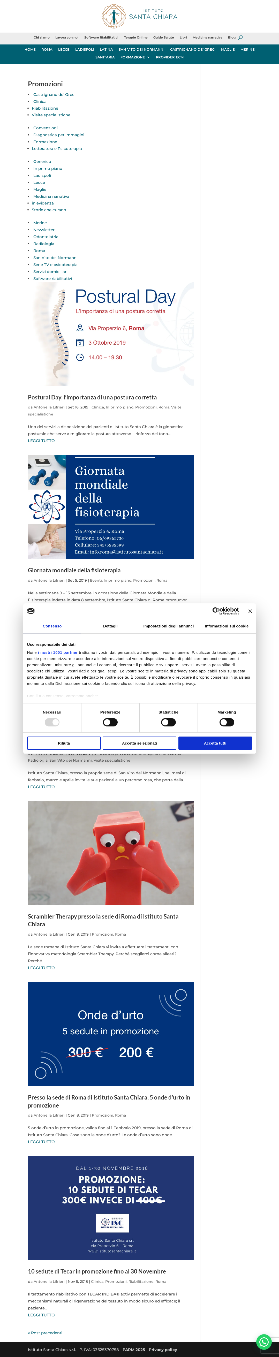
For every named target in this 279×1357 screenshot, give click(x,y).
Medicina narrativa (207, 37)
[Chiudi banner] (250, 611)
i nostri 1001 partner (58, 652)
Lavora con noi (67, 37)
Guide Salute (163, 37)
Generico (42, 161)
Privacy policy (163, 1349)
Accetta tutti (215, 743)
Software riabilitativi (52, 278)
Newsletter (44, 229)
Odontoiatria (45, 236)
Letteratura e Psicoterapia (57, 148)
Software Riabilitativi (101, 37)
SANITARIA (105, 57)
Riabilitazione (45, 108)
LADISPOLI (84, 49)
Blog (232, 37)
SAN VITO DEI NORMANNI (141, 49)
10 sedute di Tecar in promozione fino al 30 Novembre (97, 1271)
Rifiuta (64, 743)
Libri (183, 37)
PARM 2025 (134, 1349)
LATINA (106, 49)
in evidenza (43, 203)
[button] (264, 1342)
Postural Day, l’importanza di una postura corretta (92, 397)
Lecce (39, 182)
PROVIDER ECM (170, 57)
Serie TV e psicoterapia (55, 264)
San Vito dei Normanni (55, 257)
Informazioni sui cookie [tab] (227, 626)
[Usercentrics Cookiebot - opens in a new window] (216, 611)
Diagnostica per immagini (58, 134)
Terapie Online (136, 37)
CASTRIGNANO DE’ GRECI (192, 49)
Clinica (40, 101)
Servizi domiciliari (50, 271)
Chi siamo (42, 37)
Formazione (45, 141)
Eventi (96, 580)
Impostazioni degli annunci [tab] (168, 626)
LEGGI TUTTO (41, 440)
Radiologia (43, 243)
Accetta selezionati (139, 743)
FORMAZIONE (132, 57)
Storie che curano (49, 209)
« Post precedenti (45, 1332)
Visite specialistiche (51, 114)
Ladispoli (42, 175)
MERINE (247, 49)
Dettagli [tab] (110, 626)
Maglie (39, 189)
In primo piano (47, 168)
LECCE (64, 49)
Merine (40, 222)
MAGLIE (228, 49)
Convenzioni (45, 127)
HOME (30, 49)
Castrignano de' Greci (54, 94)
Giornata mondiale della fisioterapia (74, 570)
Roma (39, 250)
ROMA (46, 49)
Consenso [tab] (52, 626)
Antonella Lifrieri (49, 407)
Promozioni (146, 407)
